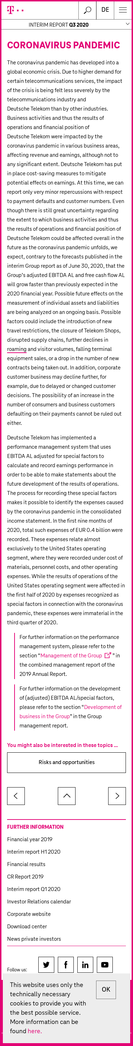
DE (105, 10)
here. (35, 1031)
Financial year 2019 (29, 840)
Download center (27, 927)
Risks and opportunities (67, 762)
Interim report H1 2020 (34, 852)
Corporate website (29, 914)
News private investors (34, 939)
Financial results (26, 864)
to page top (67, 796)
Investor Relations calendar (39, 902)
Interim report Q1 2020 (34, 889)
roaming (17, 349)
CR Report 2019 (25, 877)
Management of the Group (71, 656)
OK (106, 989)
